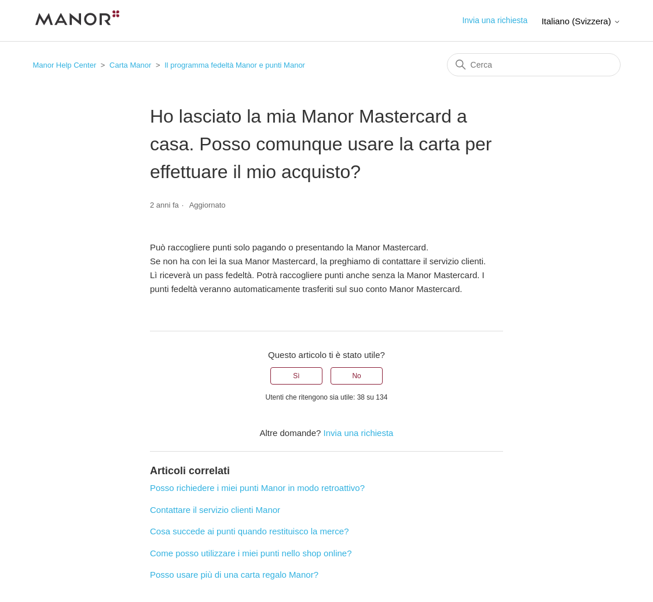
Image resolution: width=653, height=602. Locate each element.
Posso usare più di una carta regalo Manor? (234, 574)
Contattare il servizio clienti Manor (215, 510)
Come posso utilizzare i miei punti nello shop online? (251, 553)
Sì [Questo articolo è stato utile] (296, 376)
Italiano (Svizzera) (580, 21)
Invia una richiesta (494, 20)
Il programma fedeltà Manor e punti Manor (234, 65)
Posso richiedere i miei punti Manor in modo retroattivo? (257, 488)
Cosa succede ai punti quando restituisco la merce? (249, 531)
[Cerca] (534, 64)
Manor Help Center (64, 65)
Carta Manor (130, 65)
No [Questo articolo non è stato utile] (356, 376)
